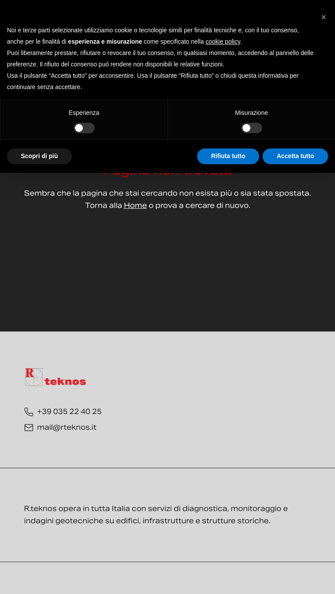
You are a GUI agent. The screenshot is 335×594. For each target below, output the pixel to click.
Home (135, 205)
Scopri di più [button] (39, 155)
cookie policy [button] (222, 41)
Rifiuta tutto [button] (228, 155)
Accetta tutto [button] (295, 155)
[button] (324, 14)
